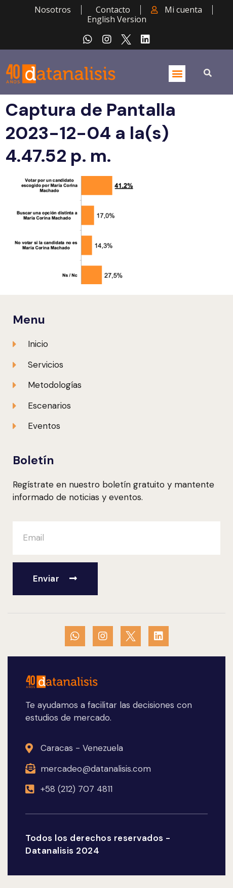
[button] (177, 73)
